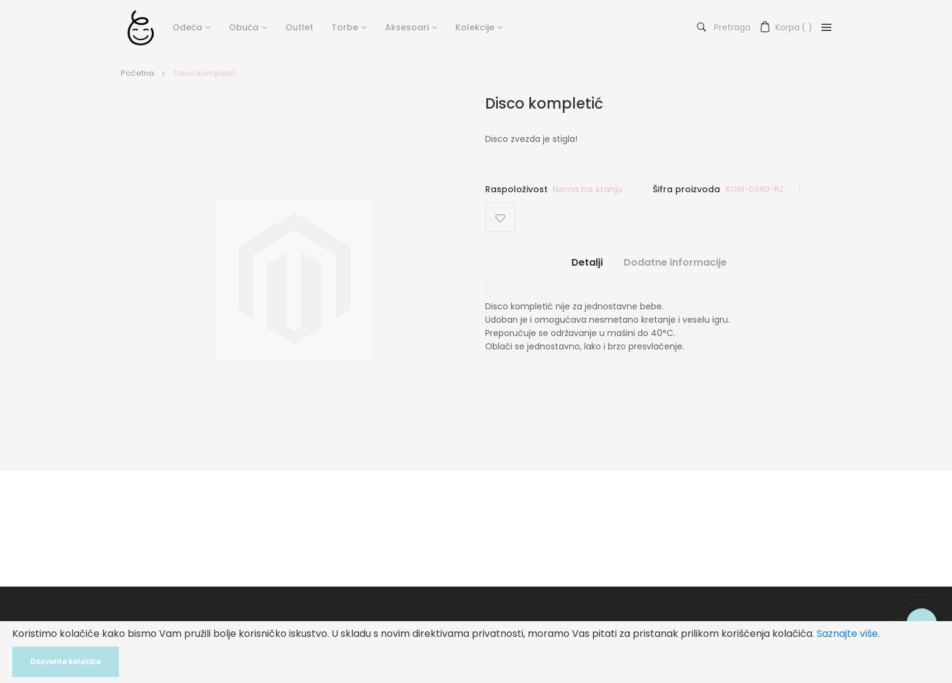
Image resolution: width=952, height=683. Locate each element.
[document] (476, 652)
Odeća (187, 27)
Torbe (345, 27)
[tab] (587, 267)
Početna (137, 73)
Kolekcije (474, 27)
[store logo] (140, 27)
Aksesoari (407, 27)
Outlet (299, 27)
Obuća (244, 27)
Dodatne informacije (675, 263)
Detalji (587, 263)
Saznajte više (847, 634)
